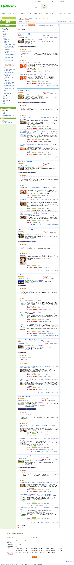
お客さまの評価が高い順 (47, 25)
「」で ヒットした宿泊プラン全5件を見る (45, 522)
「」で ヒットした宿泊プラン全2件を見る (45, 85)
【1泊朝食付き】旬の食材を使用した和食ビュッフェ (33, 62)
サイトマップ (47, 1)
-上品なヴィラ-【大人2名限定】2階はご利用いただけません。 (35, 324)
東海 (4, 97)
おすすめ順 (24, 25)
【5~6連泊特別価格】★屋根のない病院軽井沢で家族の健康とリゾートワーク (39, 482)
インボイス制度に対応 (8, 122)
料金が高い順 (39, 25)
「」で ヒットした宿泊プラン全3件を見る (45, 157)
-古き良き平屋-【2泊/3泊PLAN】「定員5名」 (31, 300)
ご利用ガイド (40, 1)
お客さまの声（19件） (23, 343)
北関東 (4, 33)
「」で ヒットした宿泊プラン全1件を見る (45, 270)
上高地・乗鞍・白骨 (9, 85)
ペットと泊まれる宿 (7, 115)
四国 (4, 101)
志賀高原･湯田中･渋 (9, 54)
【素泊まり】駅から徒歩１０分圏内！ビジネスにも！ (33, 74)
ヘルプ (34, 1)
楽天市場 (62, 1)
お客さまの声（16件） (23, 233)
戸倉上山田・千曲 (9, 61)
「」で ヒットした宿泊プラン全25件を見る (45, 335)
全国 (26, 18)
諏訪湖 (6, 75)
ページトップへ (70, 561)
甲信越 (30, 18)
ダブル (31, 552)
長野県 (35, 18)
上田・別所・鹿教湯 (9, 57)
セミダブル (25, 552)
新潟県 (5, 39)
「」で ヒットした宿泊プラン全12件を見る (45, 224)
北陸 (4, 95)
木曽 (6, 80)
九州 (4, 103)
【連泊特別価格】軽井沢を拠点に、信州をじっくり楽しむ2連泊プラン (37, 494)
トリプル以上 (43, 552)
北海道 (4, 29)
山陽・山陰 (5, 100)
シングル (19, 552)
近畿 (4, 98)
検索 (34, 557)
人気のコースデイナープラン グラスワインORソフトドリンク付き (38, 255)
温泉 (4, 113)
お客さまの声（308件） (23, 37)
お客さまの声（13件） (23, 278)
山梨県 (5, 41)
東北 (4, 31)
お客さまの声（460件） (23, 400)
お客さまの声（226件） (23, 165)
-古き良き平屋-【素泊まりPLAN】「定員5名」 (31, 312)
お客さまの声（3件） (23, 458)
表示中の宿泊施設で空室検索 (65, 21)
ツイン (36, 552)
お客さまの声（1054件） (23, 94)
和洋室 (53, 552)
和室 (49, 552)
